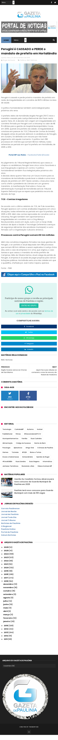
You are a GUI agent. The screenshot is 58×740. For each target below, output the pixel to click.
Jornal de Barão (9, 516)
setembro (8, 599)
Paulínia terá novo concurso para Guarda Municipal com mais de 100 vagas (33, 496)
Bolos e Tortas (35, 457)
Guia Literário (21, 467)
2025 (6, 555)
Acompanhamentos (10, 444)
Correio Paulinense (10, 513)
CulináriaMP (19, 434)
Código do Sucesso (23, 448)
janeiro (7, 626)
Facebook (31, 160)
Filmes (18, 439)
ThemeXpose (34, 732)
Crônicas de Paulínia (45, 453)
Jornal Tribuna (8, 525)
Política (23, 65)
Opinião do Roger (42, 462)
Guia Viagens (34, 467)
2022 (6, 566)
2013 (6, 637)
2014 (6, 634)
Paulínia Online (8, 534)
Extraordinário (27, 462)
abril (5, 616)
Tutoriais (15, 457)
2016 (6, 586)
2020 (6, 572)
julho (5, 606)
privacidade (25, 319)
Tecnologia (7, 434)
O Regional (6, 531)
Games (5, 457)
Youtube (46, 160)
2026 (6, 552)
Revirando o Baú (28, 471)
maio (6, 613)
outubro (7, 596)
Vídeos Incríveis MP (45, 471)
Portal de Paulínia (9, 537)
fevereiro (8, 623)
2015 (6, 630)
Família (24, 444)
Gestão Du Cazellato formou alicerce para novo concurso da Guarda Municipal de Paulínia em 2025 (34, 487)
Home (6, 40)
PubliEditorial (7, 439)
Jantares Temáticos (10, 471)
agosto (7, 603)
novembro (8, 592)
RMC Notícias (32, 65)
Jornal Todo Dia (8, 522)
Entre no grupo (28, 311)
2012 (6, 641)
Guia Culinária (36, 444)
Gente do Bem (40, 448)
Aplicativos (18, 453)
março (6, 619)
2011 (6, 644)
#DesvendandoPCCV (32, 439)
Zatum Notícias (8, 540)
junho (6, 609)
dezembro (8, 589)
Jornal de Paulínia (9, 519)
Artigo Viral (30, 453)
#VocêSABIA (7, 467)
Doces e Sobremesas (11, 462)
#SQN (24, 457)
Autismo (30, 434)
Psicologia (6, 453)
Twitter (39, 160)
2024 (6, 559)
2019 (6, 576)
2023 (6, 562)
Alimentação (8, 448)
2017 (6, 583)
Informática (47, 467)
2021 (6, 569)
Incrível (39, 434)
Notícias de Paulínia (10, 528)
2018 (6, 579)
